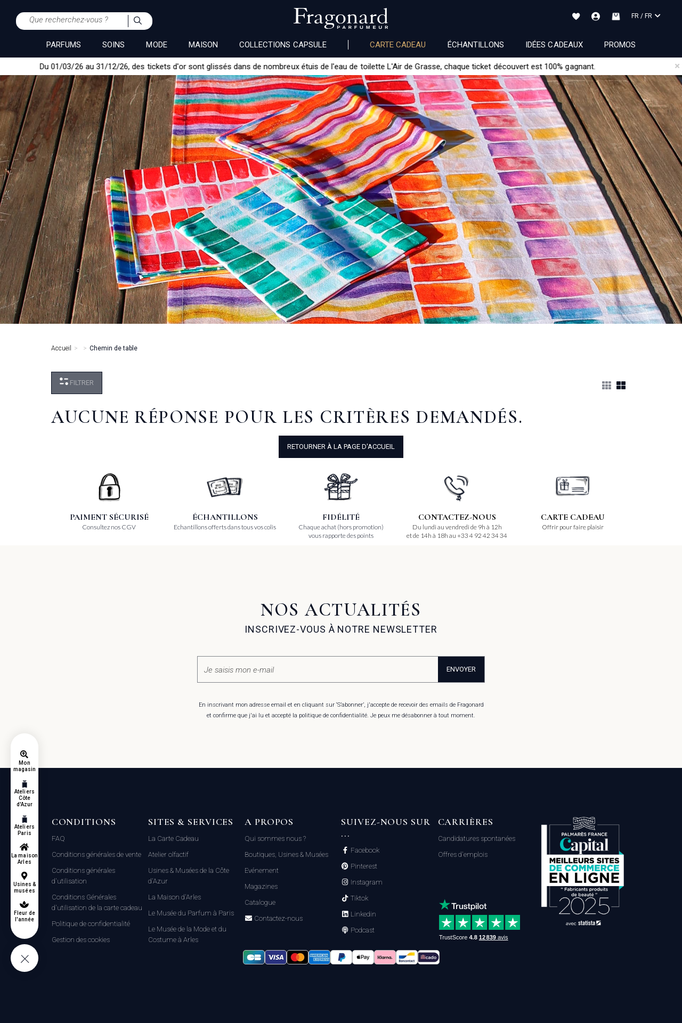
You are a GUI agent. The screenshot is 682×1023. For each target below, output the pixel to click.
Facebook (364, 850)
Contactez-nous (278, 918)
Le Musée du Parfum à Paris (191, 913)
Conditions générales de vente (96, 854)
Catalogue (260, 902)
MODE (156, 45)
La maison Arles (24, 859)
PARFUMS (63, 45)
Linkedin (362, 914)
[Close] (677, 66)
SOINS (113, 45)
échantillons (476, 45)
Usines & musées (24, 887)
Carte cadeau (398, 45)
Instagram (366, 882)
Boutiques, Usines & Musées (286, 854)
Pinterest (363, 866)
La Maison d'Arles (174, 897)
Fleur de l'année (24, 916)
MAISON (203, 45)
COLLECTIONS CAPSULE (283, 45)
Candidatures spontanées (476, 838)
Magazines (261, 886)
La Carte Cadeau (173, 838)
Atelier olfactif (168, 854)
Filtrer (77, 382)
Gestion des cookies (81, 940)
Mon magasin (24, 766)
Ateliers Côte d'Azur (24, 798)
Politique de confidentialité (91, 924)
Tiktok (358, 898)
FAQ (58, 838)
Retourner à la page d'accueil (341, 447)
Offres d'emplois (463, 854)
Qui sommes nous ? (275, 838)
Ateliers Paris (24, 830)
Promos (620, 45)
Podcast (362, 930)
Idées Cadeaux (554, 45)
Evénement (262, 870)
